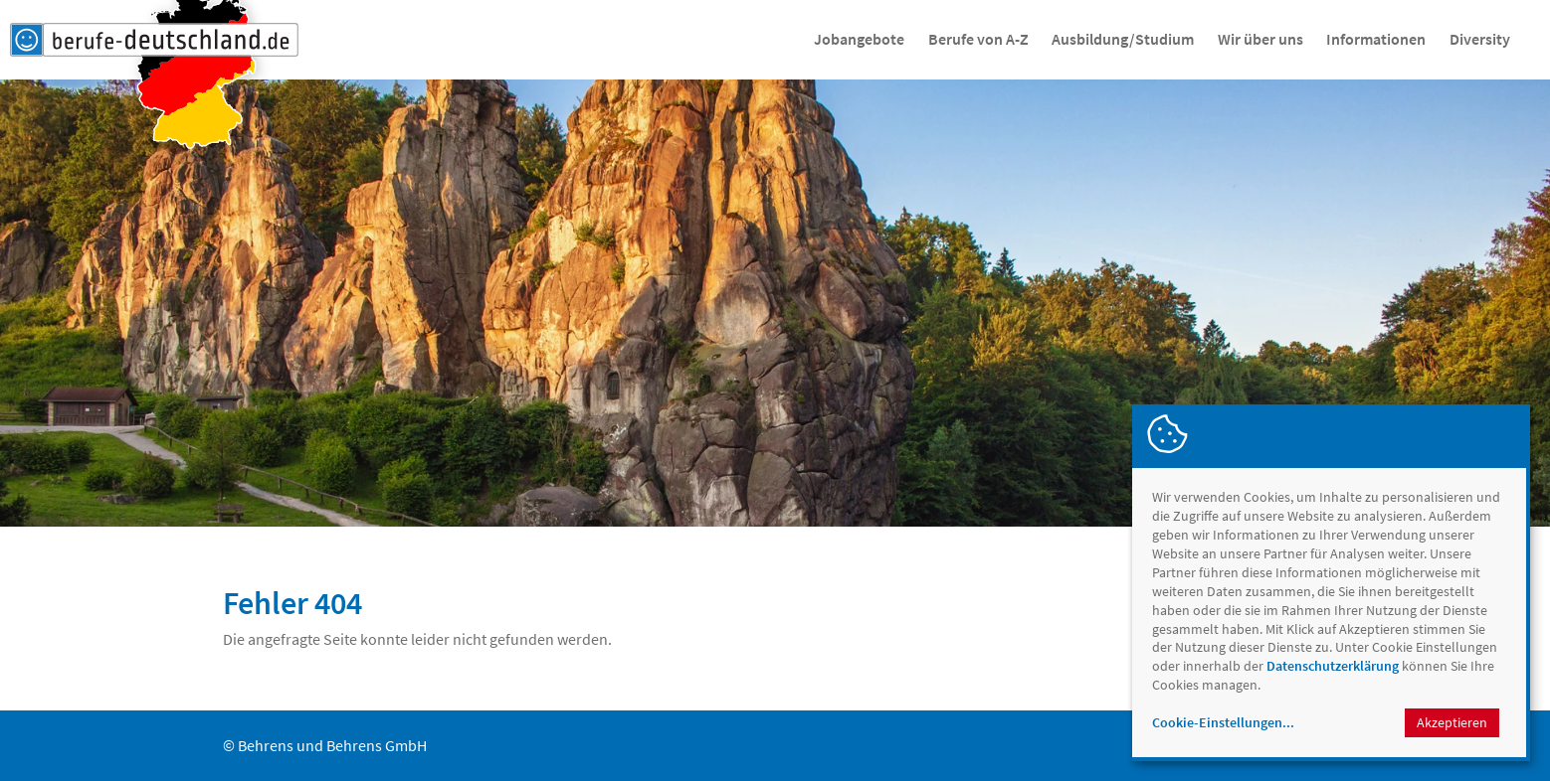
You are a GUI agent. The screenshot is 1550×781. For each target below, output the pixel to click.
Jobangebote (859, 39)
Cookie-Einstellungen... (1223, 722)
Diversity (1480, 39)
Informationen (1376, 39)
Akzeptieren (1452, 722)
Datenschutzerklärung (1332, 666)
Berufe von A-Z (978, 39)
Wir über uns (1260, 39)
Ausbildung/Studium (1123, 39)
